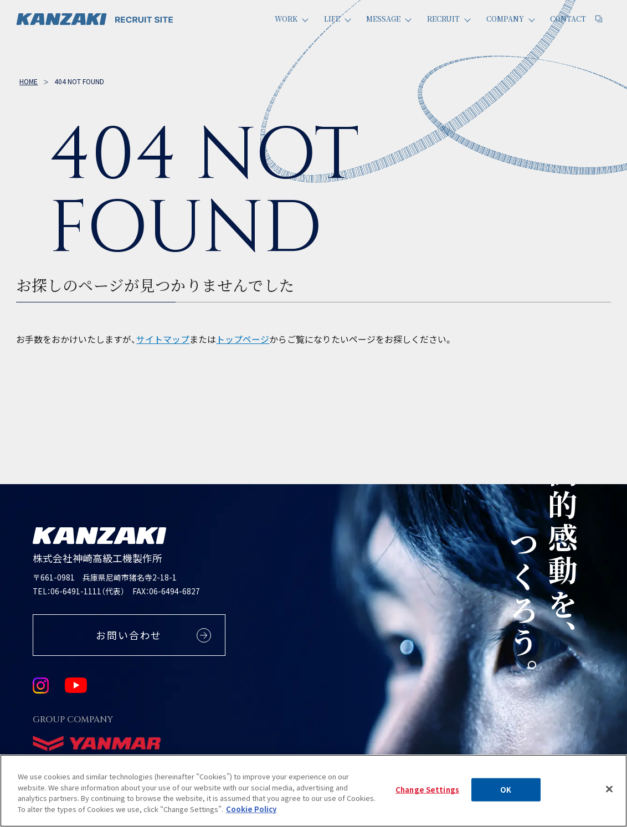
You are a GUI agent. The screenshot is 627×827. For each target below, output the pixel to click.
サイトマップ (162, 339)
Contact (573, 32)
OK (505, 797)
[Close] (609, 797)
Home (28, 81)
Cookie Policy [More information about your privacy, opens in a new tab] (251, 816)
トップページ (242, 339)
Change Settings (427, 797)
